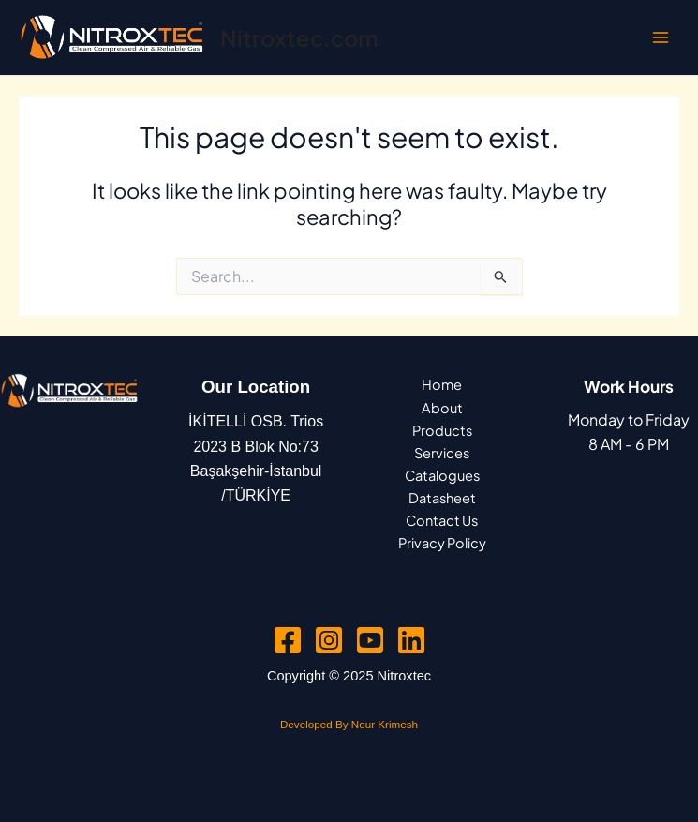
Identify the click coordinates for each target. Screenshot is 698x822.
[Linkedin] (411, 640)
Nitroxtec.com (299, 37)
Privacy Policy (442, 542)
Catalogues (442, 475)
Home (442, 384)
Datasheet (442, 497)
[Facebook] (288, 640)
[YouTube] (370, 640)
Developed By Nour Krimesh (349, 724)
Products (442, 430)
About (442, 407)
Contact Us (442, 520)
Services (441, 452)
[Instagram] (329, 640)
